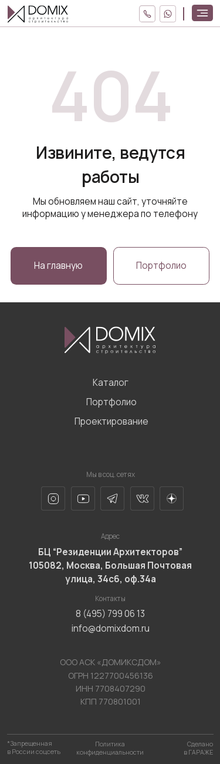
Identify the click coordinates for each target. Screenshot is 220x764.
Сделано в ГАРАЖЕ (198, 748)
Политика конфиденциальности (110, 748)
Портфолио (111, 402)
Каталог (110, 382)
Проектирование (111, 421)
